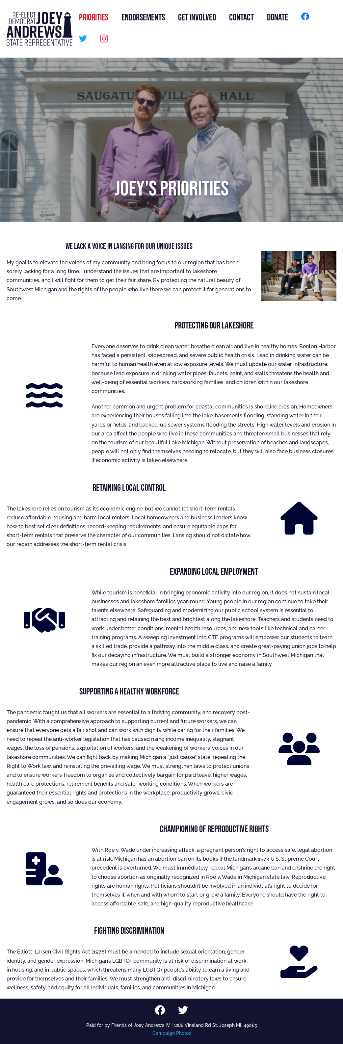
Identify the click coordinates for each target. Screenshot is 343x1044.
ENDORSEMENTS (143, 17)
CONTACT (241, 17)
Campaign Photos (171, 1033)
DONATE (277, 17)
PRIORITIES (93, 17)
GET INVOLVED (197, 17)
